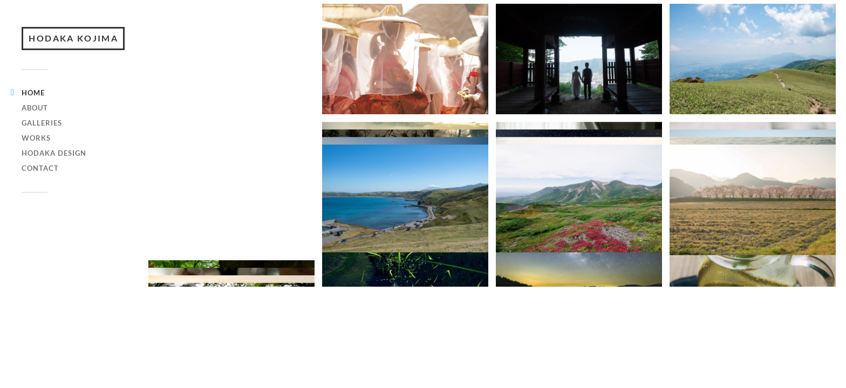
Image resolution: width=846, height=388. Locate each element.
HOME (33, 110)
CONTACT (40, 185)
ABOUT (35, 125)
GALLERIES (42, 140)
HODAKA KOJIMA (75, 47)
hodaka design (54, 170)
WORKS (36, 155)
